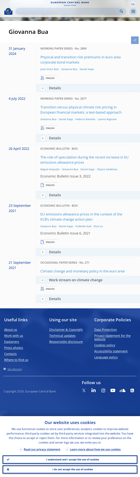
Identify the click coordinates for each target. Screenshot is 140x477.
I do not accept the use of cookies (72, 469)
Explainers (11, 342)
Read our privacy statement (42, 449)
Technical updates (62, 336)
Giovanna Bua (69, 69)
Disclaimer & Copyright (66, 329)
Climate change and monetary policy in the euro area (82, 271)
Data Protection (105, 329)
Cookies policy (104, 345)
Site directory (14, 369)
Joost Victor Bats (49, 69)
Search (121, 11)
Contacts (10, 354)
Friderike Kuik (83, 226)
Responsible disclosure (66, 342)
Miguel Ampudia (50, 169)
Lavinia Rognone (107, 119)
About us (10, 329)
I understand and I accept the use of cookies (72, 459)
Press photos (13, 348)
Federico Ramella (85, 119)
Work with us (13, 336)
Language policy (106, 357)
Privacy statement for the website (112, 337)
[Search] (68, 11)
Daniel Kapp (87, 69)
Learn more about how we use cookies (95, 449)
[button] (133, 4)
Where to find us (16, 360)
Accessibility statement (111, 351)
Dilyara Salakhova (107, 169)
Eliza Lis (98, 226)
